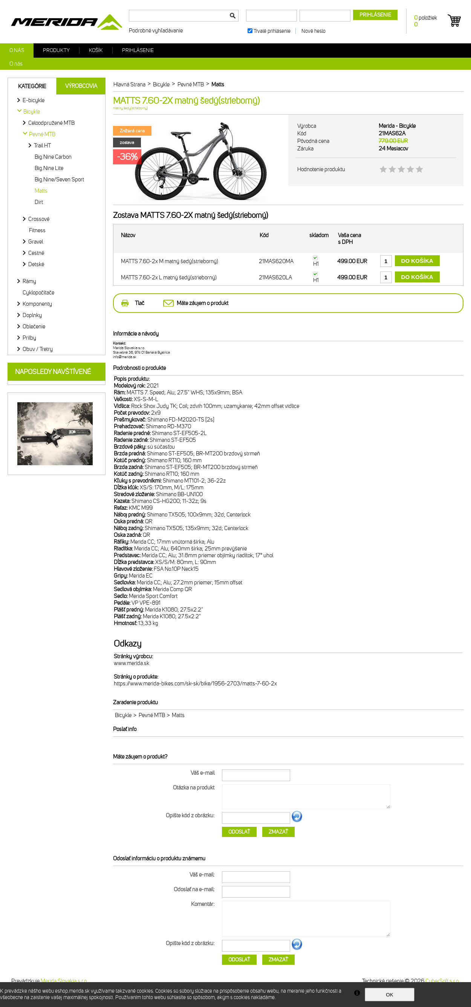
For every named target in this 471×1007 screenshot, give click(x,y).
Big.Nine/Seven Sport (59, 179)
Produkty (56, 50)
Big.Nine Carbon (53, 156)
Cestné (36, 253)
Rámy (29, 281)
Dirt (39, 202)
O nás (16, 50)
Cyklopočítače (38, 292)
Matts (41, 190)
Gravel (35, 241)
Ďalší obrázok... (297, 821)
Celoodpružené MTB (51, 123)
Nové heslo (313, 31)
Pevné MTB (152, 715)
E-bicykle (33, 100)
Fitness (37, 230)
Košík (96, 50)
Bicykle (123, 715)
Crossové (38, 219)
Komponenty (37, 303)
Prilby (29, 337)
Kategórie (32, 86)
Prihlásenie (138, 50)
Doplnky (32, 315)
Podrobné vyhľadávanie (156, 30)
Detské (36, 264)
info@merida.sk (124, 357)
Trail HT (42, 145)
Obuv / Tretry (38, 349)
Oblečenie (34, 326)
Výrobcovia (81, 86)
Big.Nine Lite (49, 168)
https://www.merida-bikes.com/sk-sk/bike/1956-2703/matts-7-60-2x (195, 683)
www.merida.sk (131, 663)
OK (389, 995)
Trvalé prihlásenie (272, 31)
